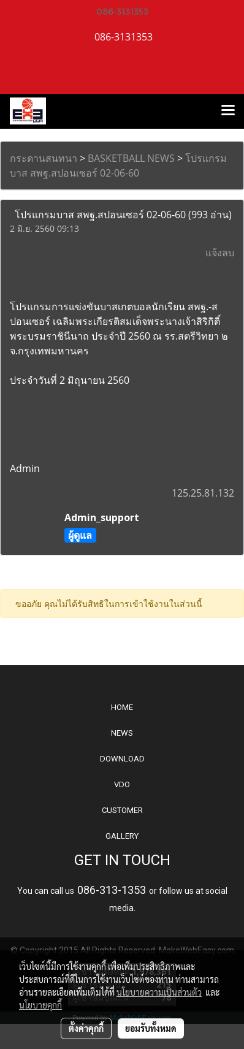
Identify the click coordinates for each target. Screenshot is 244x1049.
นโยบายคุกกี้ (40, 1004)
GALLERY (122, 836)
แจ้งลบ (219, 252)
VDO (122, 784)
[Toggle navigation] (228, 110)
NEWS (122, 733)
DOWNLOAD (122, 758)
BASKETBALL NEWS (131, 158)
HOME (122, 707)
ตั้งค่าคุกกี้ (86, 1028)
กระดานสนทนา (43, 158)
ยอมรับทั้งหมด (151, 1028)
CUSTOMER (122, 810)
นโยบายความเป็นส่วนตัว (159, 992)
